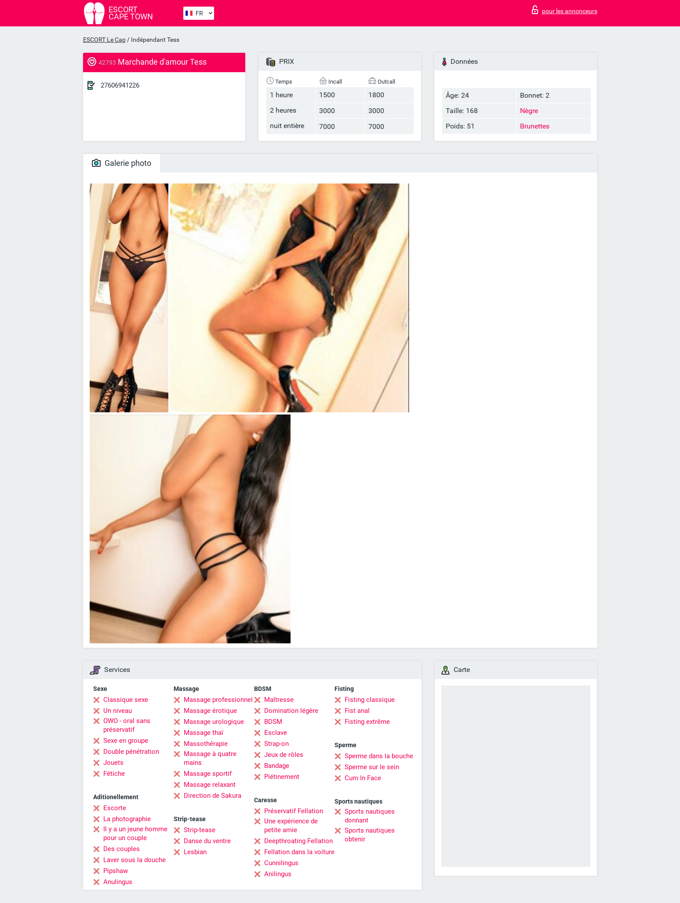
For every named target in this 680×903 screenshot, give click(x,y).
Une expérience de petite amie (291, 825)
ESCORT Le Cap (104, 39)
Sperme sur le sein (372, 767)
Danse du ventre (207, 841)
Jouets (113, 763)
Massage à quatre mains (210, 758)
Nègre (529, 110)
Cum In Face (363, 778)
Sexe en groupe (125, 741)
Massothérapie (206, 744)
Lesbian (195, 852)
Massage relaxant (210, 785)
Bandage (276, 766)
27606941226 (120, 85)
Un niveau (117, 711)
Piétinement (281, 777)
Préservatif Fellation (293, 811)
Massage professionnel (218, 700)
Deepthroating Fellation (298, 841)
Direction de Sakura (212, 796)
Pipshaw (115, 871)
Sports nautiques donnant (370, 816)
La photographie (127, 819)
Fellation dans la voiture (299, 852)
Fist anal (357, 711)
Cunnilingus (281, 863)
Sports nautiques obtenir (370, 834)
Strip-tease (199, 830)
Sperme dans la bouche (379, 756)
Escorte (114, 808)
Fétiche (114, 774)
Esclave (275, 733)
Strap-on (276, 744)
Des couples (121, 849)
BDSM (273, 722)
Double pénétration (131, 752)
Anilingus (277, 874)
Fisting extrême (367, 722)
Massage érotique (210, 711)
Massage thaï (203, 733)
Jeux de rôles (283, 755)
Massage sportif (208, 774)
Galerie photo (121, 163)
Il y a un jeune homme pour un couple (135, 833)
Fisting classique (370, 700)
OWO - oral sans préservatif (126, 725)
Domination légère (291, 711)
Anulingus (117, 882)
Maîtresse (279, 700)
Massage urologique (214, 722)
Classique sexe (125, 700)
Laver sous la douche (134, 860)
